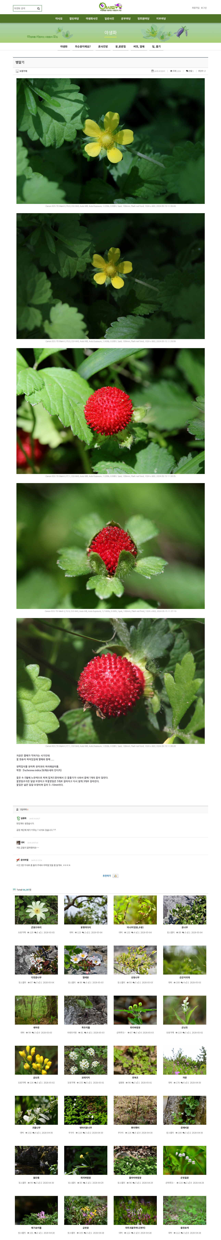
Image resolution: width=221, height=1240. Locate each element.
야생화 (63, 46)
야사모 (58, 18)
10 (133, 1211)
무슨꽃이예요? (83, 46)
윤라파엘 (22, 817)
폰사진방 (103, 46)
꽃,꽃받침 (120, 46)
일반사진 (109, 18)
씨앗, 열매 (138, 46)
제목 (86, 1220)
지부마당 (161, 18)
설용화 (21, 775)
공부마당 (126, 18)
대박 (20, 799)
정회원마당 (143, 18)
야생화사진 (92, 18)
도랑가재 (21, 71)
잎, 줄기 (156, 46)
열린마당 (74, 18)
